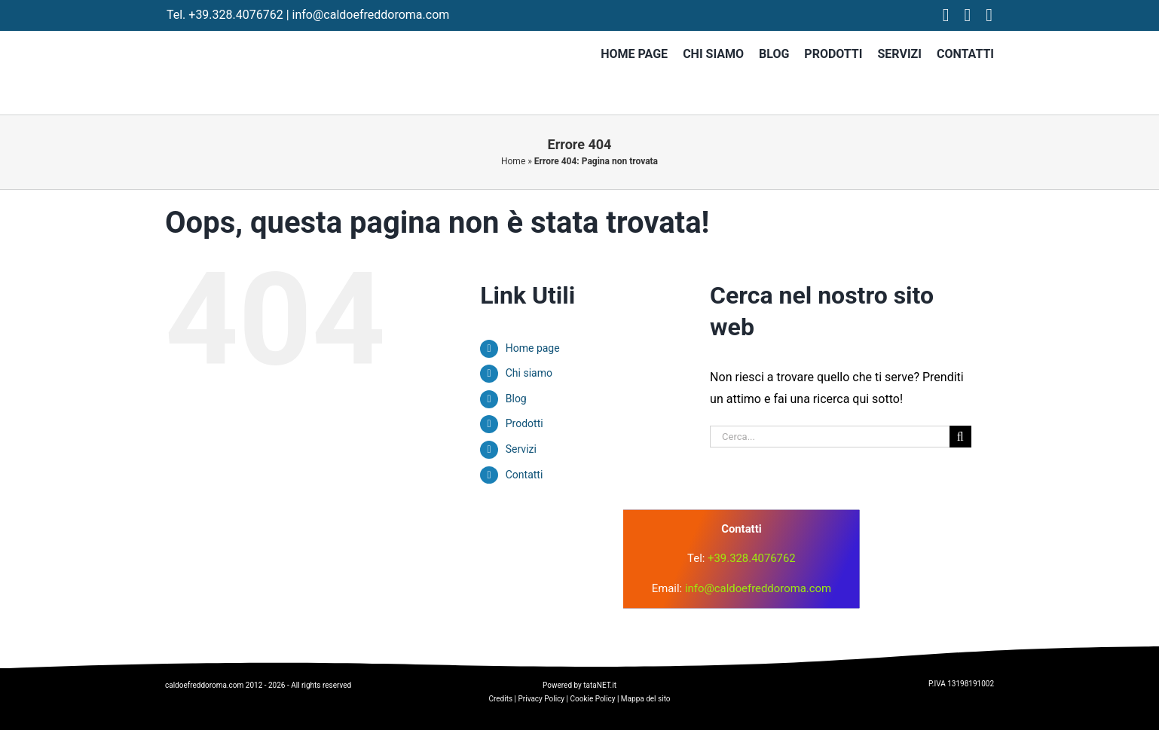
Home (513, 161)
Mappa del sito (646, 699)
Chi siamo (529, 373)
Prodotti (524, 423)
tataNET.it (599, 685)
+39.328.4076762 (235, 15)
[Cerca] (960, 436)
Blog (516, 398)
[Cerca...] (830, 436)
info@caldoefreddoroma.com (371, 15)
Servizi (521, 449)
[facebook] (946, 15)
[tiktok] (989, 15)
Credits (500, 699)
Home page (533, 348)
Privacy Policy (541, 699)
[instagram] (968, 15)
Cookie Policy (592, 699)
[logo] (436, 534)
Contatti (524, 475)
